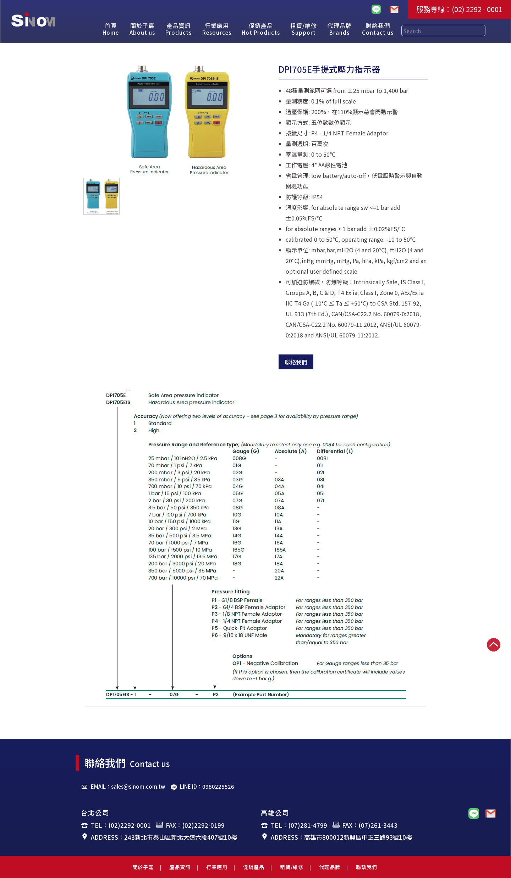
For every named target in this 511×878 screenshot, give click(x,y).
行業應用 (216, 867)
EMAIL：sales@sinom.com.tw (128, 786)
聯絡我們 (296, 362)
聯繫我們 (366, 867)
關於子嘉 (143, 867)
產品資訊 (180, 867)
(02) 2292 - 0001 (477, 9)
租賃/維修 (291, 867)
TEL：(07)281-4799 (299, 825)
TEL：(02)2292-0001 (121, 825)
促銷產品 (253, 867)
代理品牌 (329, 867)
